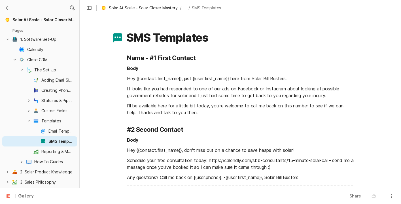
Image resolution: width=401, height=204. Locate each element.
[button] (72, 8)
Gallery (26, 196)
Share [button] (355, 196)
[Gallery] (7, 8)
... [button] (185, 7)
